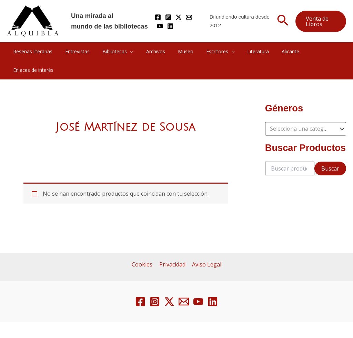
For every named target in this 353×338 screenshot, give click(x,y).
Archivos (152, 51)
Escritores (211, 51)
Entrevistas (80, 51)
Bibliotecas (117, 51)
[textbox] (302, 110)
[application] (130, 51)
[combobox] (305, 110)
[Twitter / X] (178, 17)
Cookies (143, 246)
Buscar (330, 150)
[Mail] (189, 17)
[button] (283, 21)
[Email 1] (184, 283)
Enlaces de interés (313, 51)
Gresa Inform (270, 322)
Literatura (245, 51)
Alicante (275, 51)
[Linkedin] (170, 26)
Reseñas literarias (39, 51)
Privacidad (172, 246)
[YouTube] (160, 26)
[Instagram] (168, 17)
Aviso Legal (205, 246)
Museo (179, 51)
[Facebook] (158, 17)
